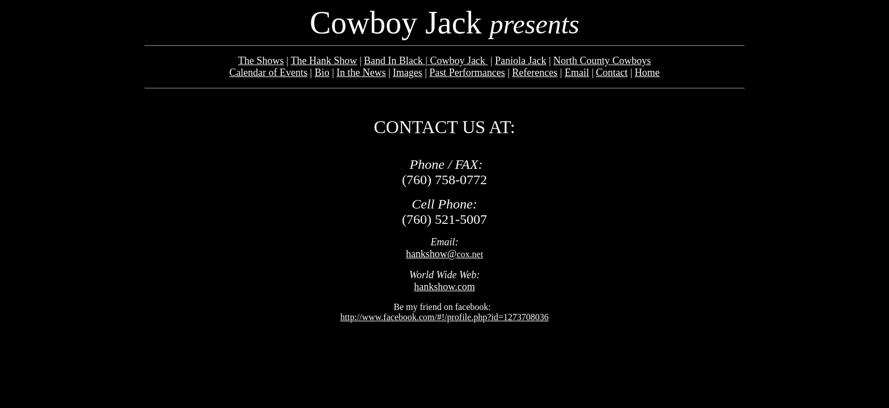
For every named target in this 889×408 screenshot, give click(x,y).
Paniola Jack (520, 60)
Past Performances (467, 72)
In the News (361, 72)
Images (407, 72)
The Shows (261, 60)
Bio (322, 72)
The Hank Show (324, 60)
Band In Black (393, 60)
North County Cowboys (602, 60)
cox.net (444, 254)
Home (647, 72)
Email (577, 72)
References (534, 72)
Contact (612, 72)
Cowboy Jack (459, 60)
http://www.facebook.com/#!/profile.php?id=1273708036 (444, 317)
